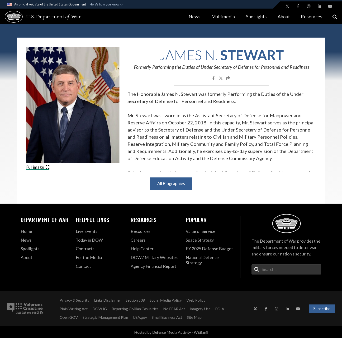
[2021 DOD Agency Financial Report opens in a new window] (155, 266)
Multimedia (223, 16)
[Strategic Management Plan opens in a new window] (105, 317)
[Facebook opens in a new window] (298, 6)
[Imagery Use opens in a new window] (200, 308)
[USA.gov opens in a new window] (139, 317)
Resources (311, 16)
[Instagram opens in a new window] (308, 6)
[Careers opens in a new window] (155, 240)
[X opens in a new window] (287, 6)
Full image (37, 167)
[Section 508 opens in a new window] (135, 300)
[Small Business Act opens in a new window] (167, 317)
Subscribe (321, 308)
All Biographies (171, 183)
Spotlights (256, 16)
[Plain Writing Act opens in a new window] (73, 308)
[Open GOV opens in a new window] (68, 317)
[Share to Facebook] (213, 78)
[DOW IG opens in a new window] (99, 308)
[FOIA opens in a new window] (220, 308)
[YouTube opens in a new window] (330, 6)
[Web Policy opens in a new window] (196, 300)
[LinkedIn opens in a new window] (319, 6)
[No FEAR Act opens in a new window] (174, 308)
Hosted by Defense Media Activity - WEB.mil (171, 332)
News (194, 16)
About (284, 16)
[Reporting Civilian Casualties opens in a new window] (135, 308)
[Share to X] (221, 78)
